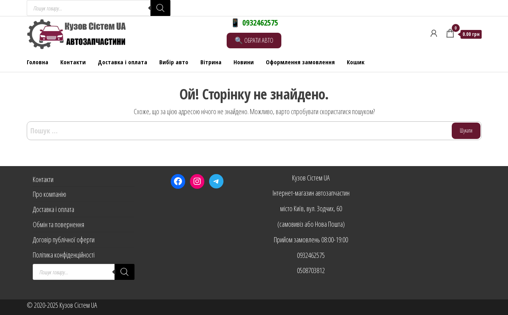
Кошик (355, 62)
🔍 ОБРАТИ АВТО (254, 40)
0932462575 (311, 255)
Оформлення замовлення (300, 62)
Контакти (73, 62)
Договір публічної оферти (64, 239)
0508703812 (311, 270)
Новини (243, 62)
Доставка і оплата (122, 62)
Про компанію (49, 194)
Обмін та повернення (58, 224)
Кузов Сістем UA (311, 177)
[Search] (160, 8)
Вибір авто (173, 62)
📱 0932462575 (254, 22)
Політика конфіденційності (64, 255)
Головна (37, 62)
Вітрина (210, 62)
